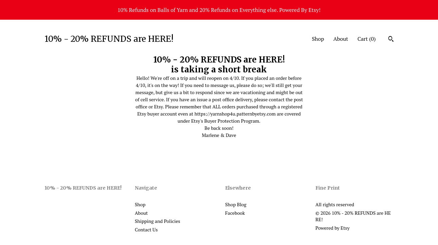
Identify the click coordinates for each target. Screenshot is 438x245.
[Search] (391, 39)
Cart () (367, 38)
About (340, 38)
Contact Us (146, 229)
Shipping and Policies (157, 221)
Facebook (235, 213)
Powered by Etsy (332, 228)
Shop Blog (236, 204)
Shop (318, 38)
